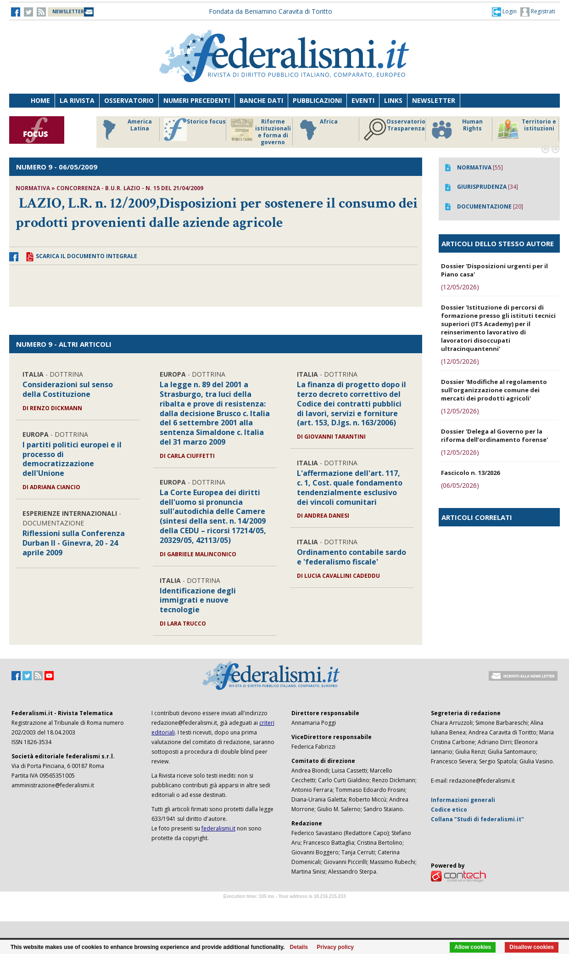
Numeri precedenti (196, 100)
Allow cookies (472, 947)
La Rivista (77, 100)
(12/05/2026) (460, 286)
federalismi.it (218, 828)
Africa (317, 129)
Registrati (537, 12)
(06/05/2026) (460, 485)
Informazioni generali (463, 800)
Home (40, 100)
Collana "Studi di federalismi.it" (477, 819)
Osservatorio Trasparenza (394, 129)
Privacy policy (335, 947)
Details (299, 947)
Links (393, 100)
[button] (504, 11)
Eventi (362, 100)
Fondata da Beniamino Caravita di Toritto (270, 11)
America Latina (124, 129)
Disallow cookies (531, 947)
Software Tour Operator (284, 906)
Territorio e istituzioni (526, 129)
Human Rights (456, 129)
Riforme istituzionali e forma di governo (260, 132)
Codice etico (449, 809)
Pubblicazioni (317, 100)
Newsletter (433, 100)
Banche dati (261, 100)
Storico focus (195, 129)
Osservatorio (129, 100)
